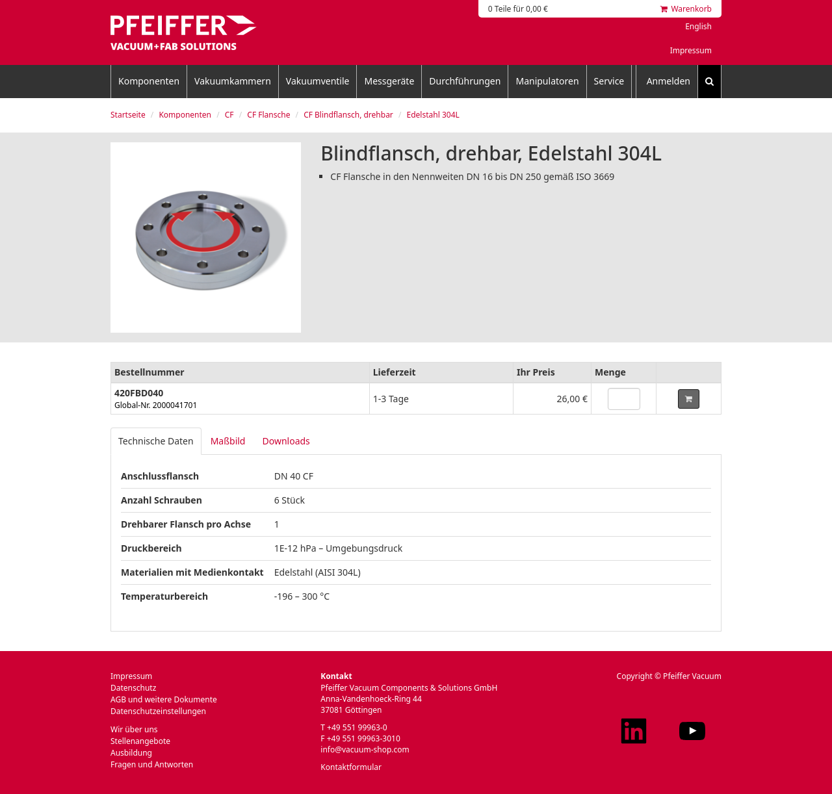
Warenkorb (686, 8)
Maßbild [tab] (228, 441)
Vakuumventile (318, 81)
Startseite (128, 114)
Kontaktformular (351, 767)
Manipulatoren (546, 81)
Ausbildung (131, 752)
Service (609, 81)
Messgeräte (389, 81)
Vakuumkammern (232, 81)
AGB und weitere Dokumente (163, 699)
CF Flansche (268, 114)
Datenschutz (133, 687)
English (698, 26)
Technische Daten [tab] (156, 441)
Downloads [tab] (285, 441)
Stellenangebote (140, 741)
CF (229, 114)
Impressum (691, 50)
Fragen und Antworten (151, 764)
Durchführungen (464, 81)
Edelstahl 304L (433, 114)
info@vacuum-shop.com (364, 749)
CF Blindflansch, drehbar (348, 114)
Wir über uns (134, 729)
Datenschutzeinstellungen (158, 711)
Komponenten (148, 81)
